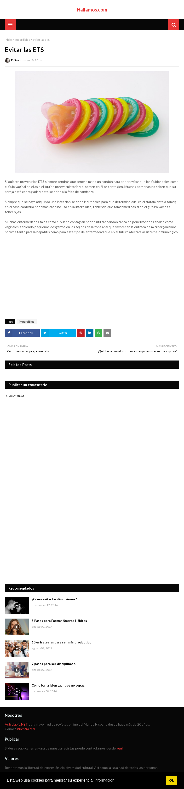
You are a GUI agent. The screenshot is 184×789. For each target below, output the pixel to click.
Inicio (8, 39)
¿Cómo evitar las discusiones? (54, 599)
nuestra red (26, 729)
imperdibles (22, 39)
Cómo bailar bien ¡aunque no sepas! (59, 685)
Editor (15, 60)
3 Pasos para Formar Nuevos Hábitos (59, 621)
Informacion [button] (104, 780)
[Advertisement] (92, 543)
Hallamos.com (92, 9)
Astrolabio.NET (16, 724)
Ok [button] (171, 780)
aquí (119, 748)
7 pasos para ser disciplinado (53, 664)
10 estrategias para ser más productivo (61, 642)
